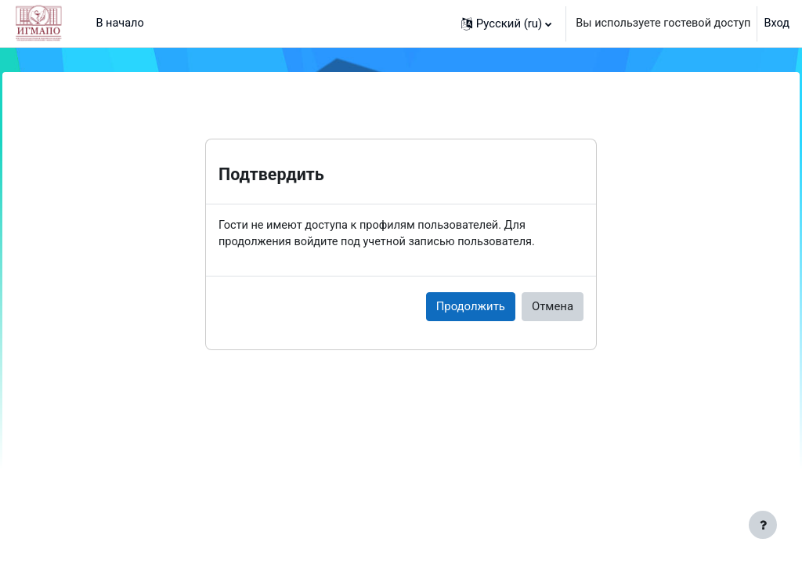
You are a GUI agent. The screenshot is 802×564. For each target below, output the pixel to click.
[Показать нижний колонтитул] (763, 525)
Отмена (552, 307)
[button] (500, 23)
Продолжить (470, 307)
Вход (776, 23)
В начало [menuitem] (120, 23)
